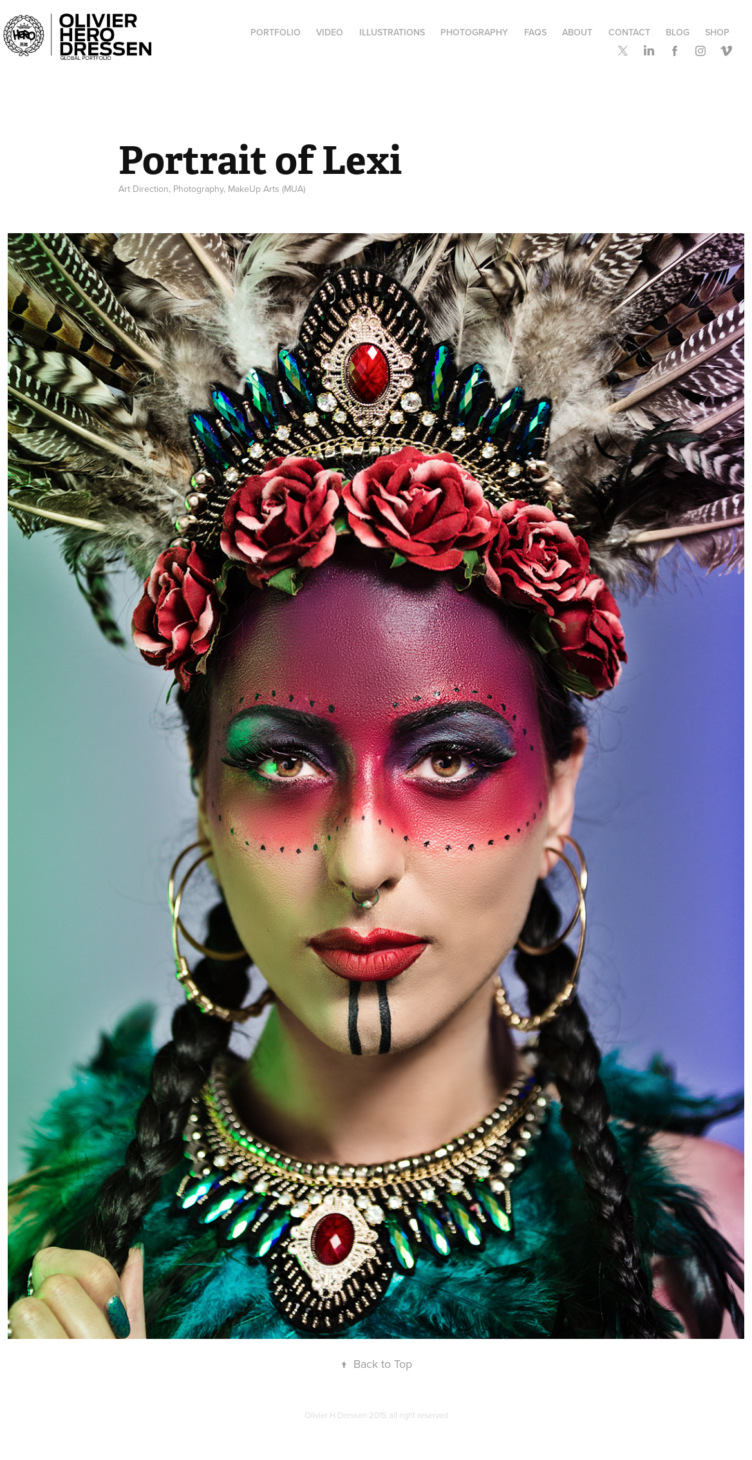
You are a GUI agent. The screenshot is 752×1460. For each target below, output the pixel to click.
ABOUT (577, 32)
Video (329, 32)
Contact (629, 32)
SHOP (717, 32)
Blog (678, 32)
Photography (474, 32)
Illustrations (392, 32)
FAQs (535, 32)
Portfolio (275, 32)
